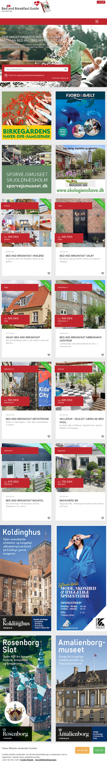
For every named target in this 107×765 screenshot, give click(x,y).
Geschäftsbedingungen (45, 760)
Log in (101, 2)
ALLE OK (99, 750)
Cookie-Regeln (27, 760)
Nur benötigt (82, 750)
